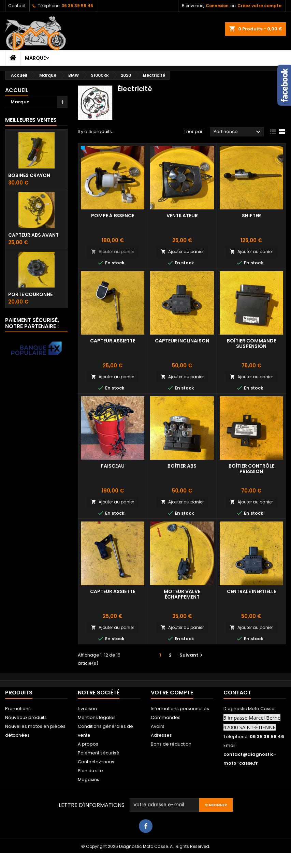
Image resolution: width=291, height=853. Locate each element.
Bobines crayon (29, 175)
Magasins (88, 779)
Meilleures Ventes (31, 120)
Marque (35, 58)
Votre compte (172, 692)
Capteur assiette (112, 340)
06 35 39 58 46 (77, 6)
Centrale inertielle (251, 591)
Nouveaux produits (26, 717)
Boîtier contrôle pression (251, 468)
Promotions (18, 708)
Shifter (251, 215)
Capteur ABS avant (33, 235)
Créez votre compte (259, 6)
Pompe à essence (112, 215)
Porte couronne (30, 294)
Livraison (87, 708)
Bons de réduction (171, 744)
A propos (88, 744)
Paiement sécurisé (98, 753)
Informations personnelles (180, 708)
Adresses (161, 735)
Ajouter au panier (112, 251)
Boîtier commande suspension (251, 343)
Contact (17, 6)
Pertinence (238, 132)
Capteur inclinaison (182, 340)
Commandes (165, 717)
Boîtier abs (182, 465)
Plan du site (90, 770)
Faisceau (113, 465)
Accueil (16, 90)
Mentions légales (97, 717)
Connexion (217, 6)
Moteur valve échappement (182, 594)
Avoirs (157, 726)
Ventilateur (182, 215)
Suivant (191, 655)
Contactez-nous (96, 762)
